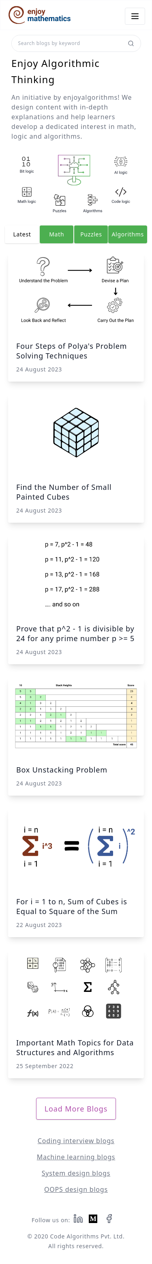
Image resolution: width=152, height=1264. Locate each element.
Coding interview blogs (76, 1140)
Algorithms (127, 234)
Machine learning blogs (76, 1156)
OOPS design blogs (76, 1189)
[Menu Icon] (135, 16)
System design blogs (76, 1173)
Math (56, 234)
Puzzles (91, 234)
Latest (22, 234)
